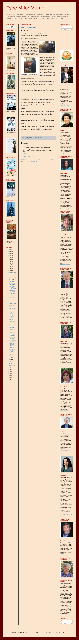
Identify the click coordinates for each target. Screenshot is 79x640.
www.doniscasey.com (65, 264)
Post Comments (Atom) (32, 161)
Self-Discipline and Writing (12, 284)
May (10, 357)
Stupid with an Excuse (12, 322)
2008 (9, 377)
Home (38, 159)
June (10, 355)
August (10, 279)
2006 (9, 379)
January (11, 365)
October (11, 276)
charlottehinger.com (65, 450)
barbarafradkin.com (64, 410)
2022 (9, 257)
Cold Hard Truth (12, 308)
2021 (9, 259)
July (10, 354)
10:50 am (25, 153)
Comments (64, 29)
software (43, 129)
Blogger (66, 632)
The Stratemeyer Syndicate (12, 341)
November (11, 274)
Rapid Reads (11, 281)
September (11, 277)
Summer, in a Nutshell (30, 28)
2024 (9, 253)
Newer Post (23, 159)
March (10, 361)
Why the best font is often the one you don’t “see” (12, 295)
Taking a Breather (11, 312)
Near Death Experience (12, 331)
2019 (9, 263)
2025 (9, 251)
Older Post (53, 159)
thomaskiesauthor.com (65, 555)
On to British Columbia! (11, 327)
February (11, 363)
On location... (12, 329)
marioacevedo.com (64, 105)
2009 (9, 375)
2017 (9, 266)
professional (37, 99)
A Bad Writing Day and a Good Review (12, 287)
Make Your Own (12, 324)
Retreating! (11, 347)
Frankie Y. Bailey (26, 145)
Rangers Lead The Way (12, 306)
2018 (9, 264)
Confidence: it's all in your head (12, 344)
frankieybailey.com (64, 153)
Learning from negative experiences (12, 316)
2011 (9, 371)
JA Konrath (27, 138)
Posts (63, 26)
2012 (9, 369)
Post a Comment (26, 156)
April (10, 359)
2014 (9, 367)
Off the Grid (11, 310)
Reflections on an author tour (12, 291)
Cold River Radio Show (28, 51)
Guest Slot (11, 319)
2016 (9, 268)
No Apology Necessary (12, 335)
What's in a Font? (11, 299)
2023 (9, 255)
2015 (9, 270)
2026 (9, 249)
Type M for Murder (26, 8)
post (27, 90)
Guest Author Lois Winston (12, 303)
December (11, 272)
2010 (9, 373)
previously (39, 113)
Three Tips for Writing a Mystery (12, 350)
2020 (9, 261)
